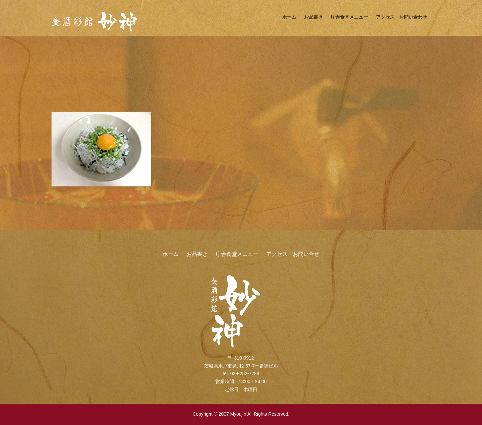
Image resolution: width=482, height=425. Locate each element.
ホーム (289, 17)
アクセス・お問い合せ (292, 254)
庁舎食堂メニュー (349, 17)
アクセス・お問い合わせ (401, 17)
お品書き (313, 17)
